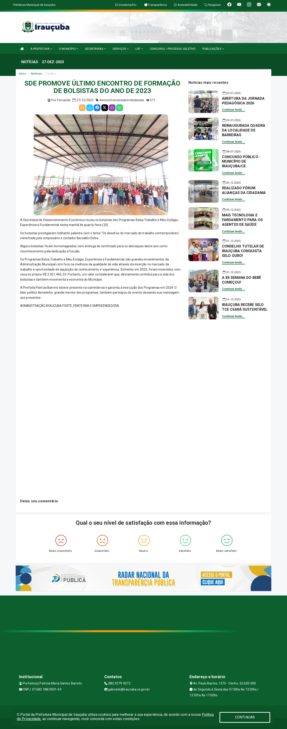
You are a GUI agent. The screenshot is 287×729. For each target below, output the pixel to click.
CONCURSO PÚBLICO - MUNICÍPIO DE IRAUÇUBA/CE (241, 161)
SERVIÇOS (121, 48)
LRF (139, 48)
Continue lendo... (233, 109)
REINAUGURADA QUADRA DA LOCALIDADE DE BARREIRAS (243, 130)
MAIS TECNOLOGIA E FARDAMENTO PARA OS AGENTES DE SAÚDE (242, 220)
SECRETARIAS (95, 48)
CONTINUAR (245, 717)
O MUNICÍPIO (68, 48)
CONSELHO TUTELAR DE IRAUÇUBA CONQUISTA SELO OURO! (243, 251)
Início (22, 73)
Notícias (36, 73)
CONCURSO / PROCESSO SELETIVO (173, 48)
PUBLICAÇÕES (213, 48)
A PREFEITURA (41, 48)
